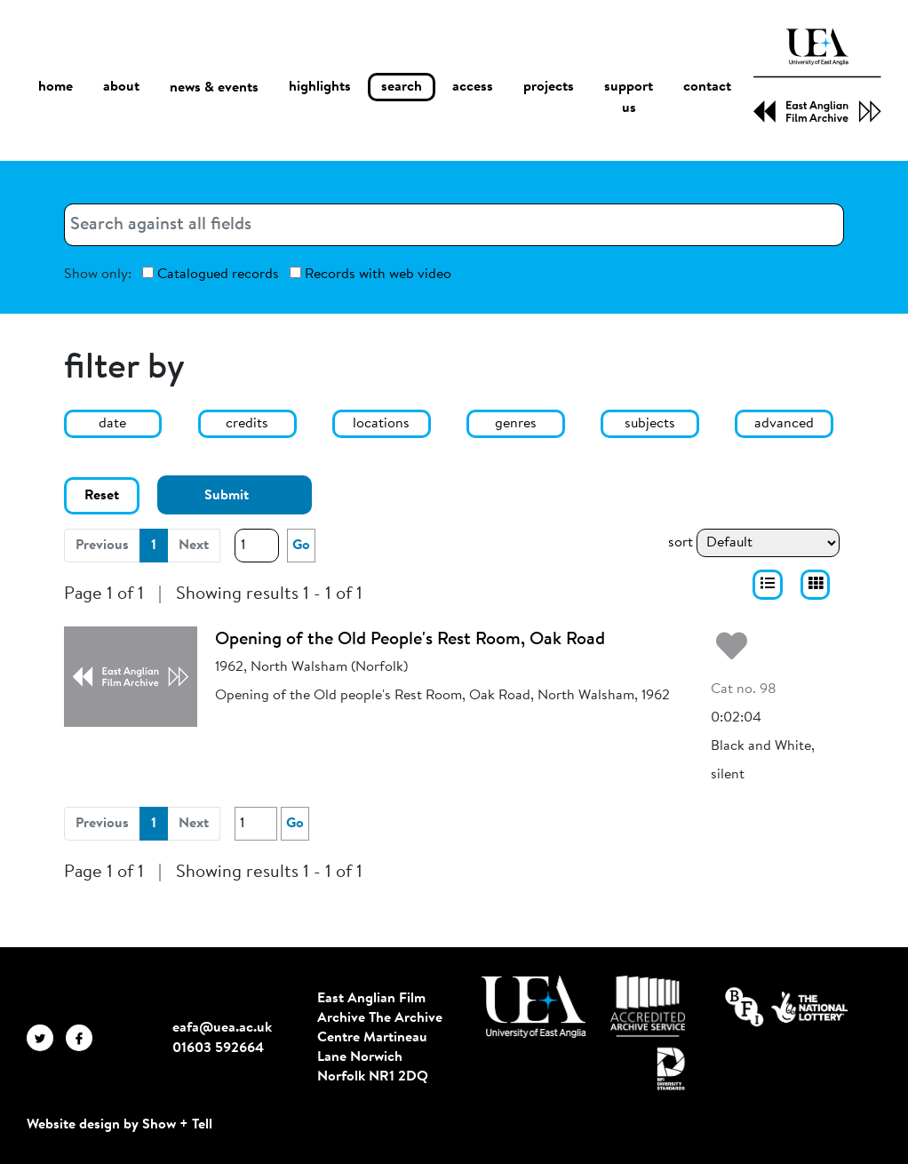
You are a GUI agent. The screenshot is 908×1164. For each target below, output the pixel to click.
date (112, 424)
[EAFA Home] (817, 75)
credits (247, 424)
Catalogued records (210, 274)
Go (301, 545)
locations (381, 424)
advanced (784, 424)
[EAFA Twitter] (46, 1038)
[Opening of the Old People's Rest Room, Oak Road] (130, 676)
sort (680, 543)
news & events (214, 87)
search (402, 87)
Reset (101, 496)
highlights (319, 87)
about (121, 87)
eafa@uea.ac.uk (222, 1028)
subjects (650, 424)
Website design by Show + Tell (119, 1125)
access (473, 87)
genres (516, 424)
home (55, 86)
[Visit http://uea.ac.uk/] (533, 1007)
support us (629, 98)
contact (707, 87)
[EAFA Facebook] (83, 1038)
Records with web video (370, 274)
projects (548, 87)
